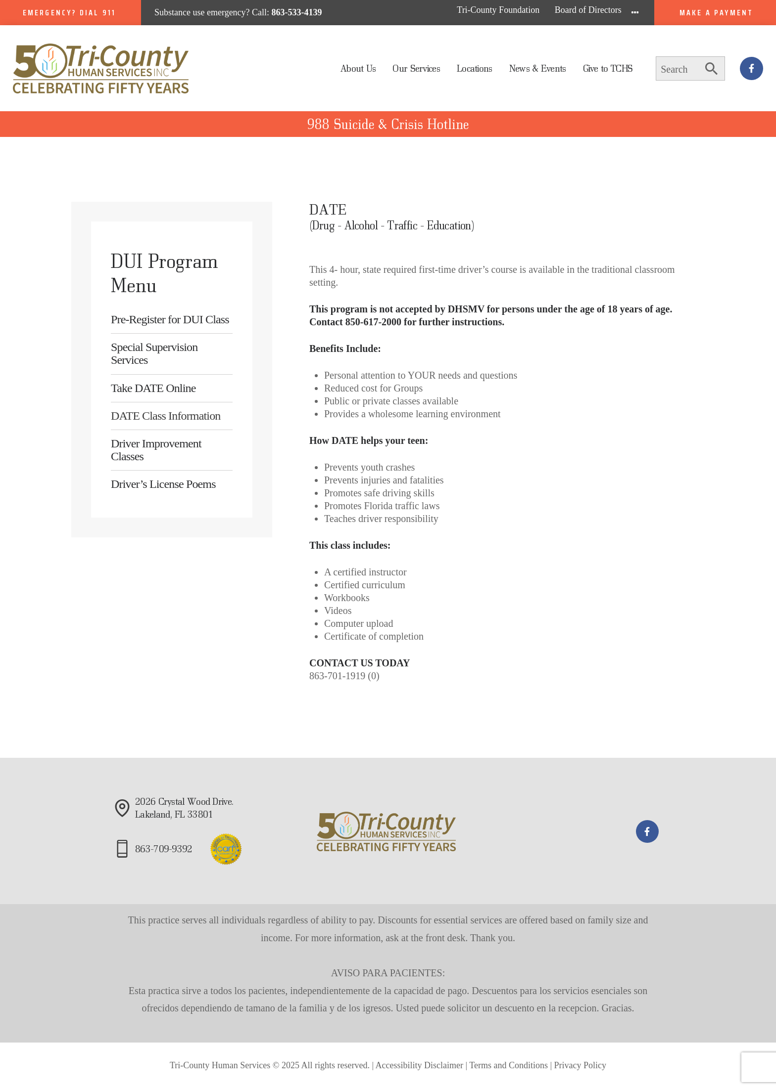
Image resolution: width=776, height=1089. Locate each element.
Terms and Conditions (508, 1065)
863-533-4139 (297, 12)
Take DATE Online (153, 388)
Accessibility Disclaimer (419, 1065)
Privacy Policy (580, 1065)
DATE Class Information (166, 415)
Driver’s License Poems (163, 484)
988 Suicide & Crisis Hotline (388, 124)
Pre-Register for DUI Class (170, 319)
